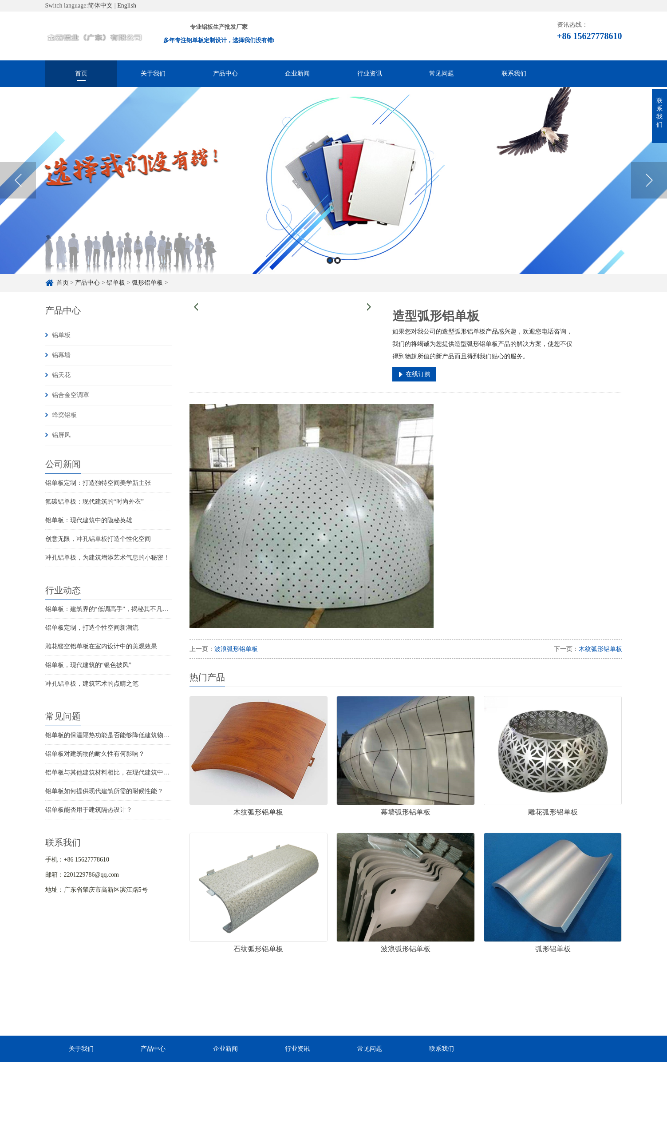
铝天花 (61, 375)
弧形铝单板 (147, 282)
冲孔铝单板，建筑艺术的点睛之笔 (91, 683)
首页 (81, 73)
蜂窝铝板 (64, 415)
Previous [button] (18, 187)
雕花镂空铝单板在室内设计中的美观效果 (101, 646)
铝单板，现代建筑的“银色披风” (88, 665)
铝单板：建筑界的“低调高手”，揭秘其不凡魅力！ (113, 609)
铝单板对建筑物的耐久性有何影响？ (95, 754)
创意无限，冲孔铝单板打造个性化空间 (98, 539)
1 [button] (330, 267)
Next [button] (649, 187)
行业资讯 (369, 73)
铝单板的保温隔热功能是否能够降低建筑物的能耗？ (116, 735)
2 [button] (337, 267)
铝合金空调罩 (70, 395)
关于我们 (153, 73)
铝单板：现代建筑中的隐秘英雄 (88, 520)
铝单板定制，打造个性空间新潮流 (91, 627)
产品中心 (225, 73)
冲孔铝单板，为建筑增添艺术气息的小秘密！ (107, 557)
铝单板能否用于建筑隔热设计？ (88, 809)
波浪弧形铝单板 (236, 649)
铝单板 (116, 282)
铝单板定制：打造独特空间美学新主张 (98, 483)
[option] (333, 186)
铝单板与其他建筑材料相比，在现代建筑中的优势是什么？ (126, 772)
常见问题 (441, 73)
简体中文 (100, 5)
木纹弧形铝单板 (600, 649)
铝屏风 (61, 435)
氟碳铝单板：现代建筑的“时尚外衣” (94, 501)
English (126, 5)
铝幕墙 (61, 355)
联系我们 (513, 73)
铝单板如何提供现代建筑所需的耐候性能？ (104, 791)
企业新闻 (297, 73)
